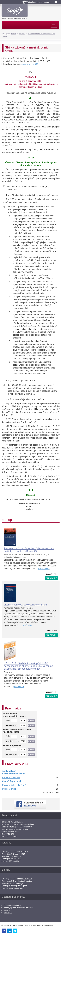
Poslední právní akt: (11, 777)
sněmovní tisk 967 (30, 64)
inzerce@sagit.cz (16, 888)
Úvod (13, 34)
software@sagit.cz (18, 883)
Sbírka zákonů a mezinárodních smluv (13, 772)
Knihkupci (8, 913)
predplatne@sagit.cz (23, 881)
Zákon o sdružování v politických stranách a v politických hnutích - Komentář (29, 550)
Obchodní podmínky (12, 905)
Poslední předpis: (10, 789)
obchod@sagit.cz (24, 878)
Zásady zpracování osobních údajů (18, 908)
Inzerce (7, 910)
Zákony (22, 34)
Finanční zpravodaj (11, 781)
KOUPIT (53, 578)
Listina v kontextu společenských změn (25, 604)
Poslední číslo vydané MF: (14, 785)
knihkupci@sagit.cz (19, 886)
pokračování (43, 568)
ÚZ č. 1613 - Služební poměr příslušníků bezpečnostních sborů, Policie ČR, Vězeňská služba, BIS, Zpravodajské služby (28, 666)
